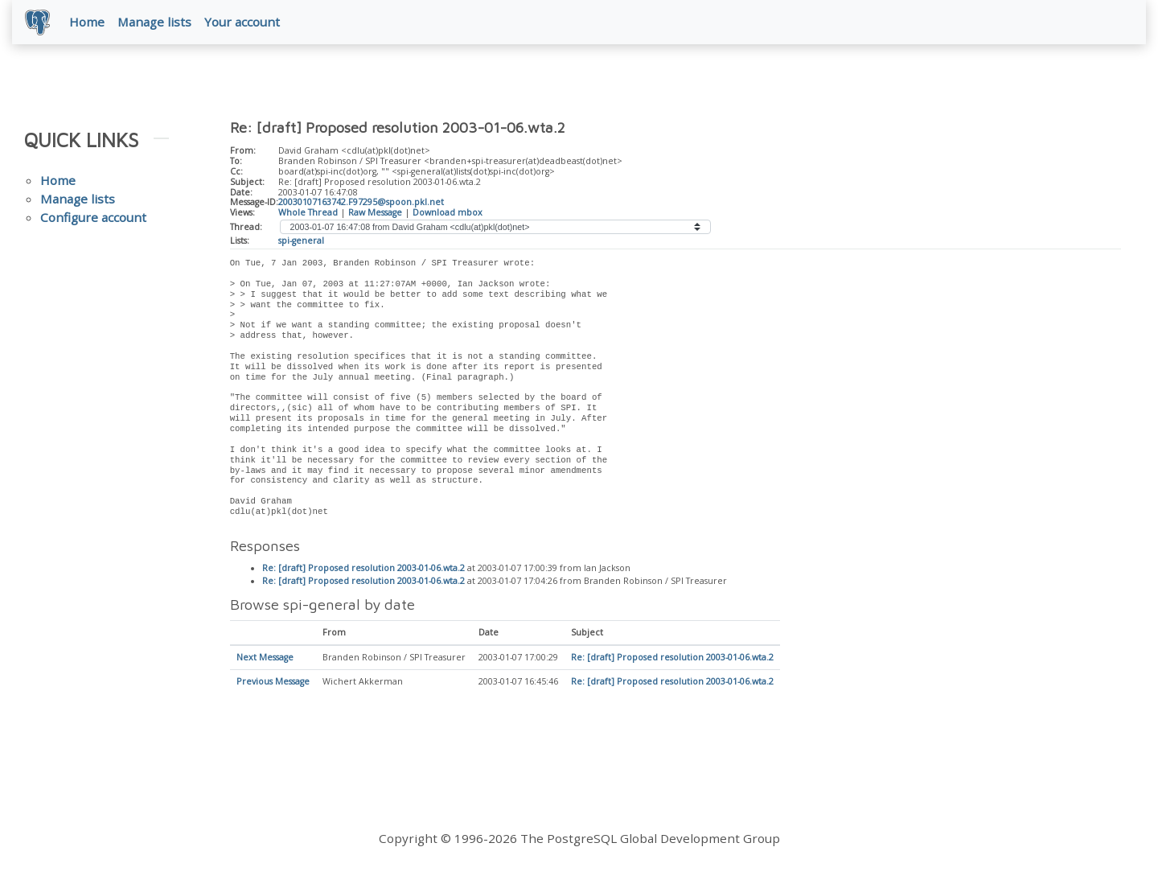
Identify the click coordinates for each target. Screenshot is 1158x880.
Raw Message (375, 212)
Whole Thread (308, 212)
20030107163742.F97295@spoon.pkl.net (361, 202)
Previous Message (273, 682)
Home (87, 22)
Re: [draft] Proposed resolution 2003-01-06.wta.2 (363, 568)
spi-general (301, 240)
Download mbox (447, 212)
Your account (242, 22)
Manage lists (154, 22)
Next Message (265, 658)
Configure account (93, 217)
